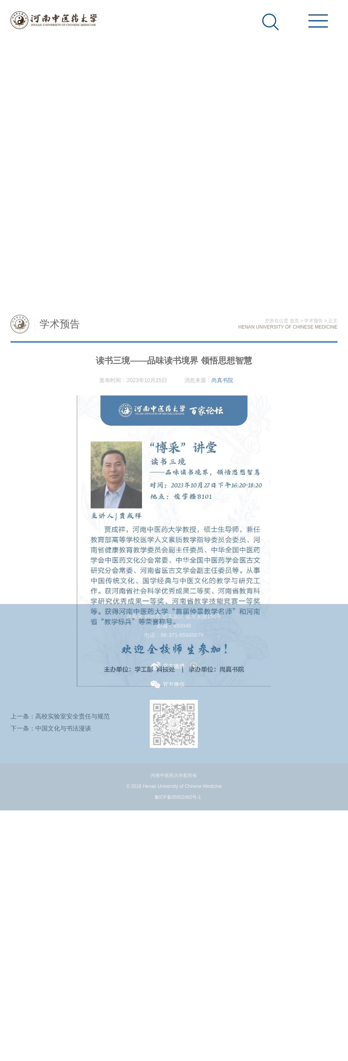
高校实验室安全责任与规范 (72, 823)
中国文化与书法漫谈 (63, 835)
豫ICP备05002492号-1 (177, 797)
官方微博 (168, 666)
